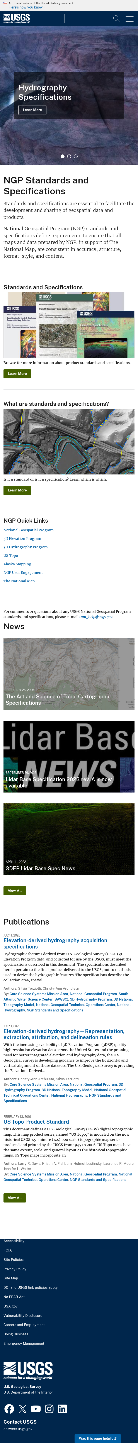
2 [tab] (69, 156)
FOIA (7, 1250)
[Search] (116, 18)
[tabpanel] (69, 95)
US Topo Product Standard (36, 1122)
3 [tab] (76, 156)
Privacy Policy (14, 1269)
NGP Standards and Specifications (55, 1010)
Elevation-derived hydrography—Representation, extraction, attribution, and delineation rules (63, 1034)
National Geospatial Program (28, 530)
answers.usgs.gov (17, 1429)
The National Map (19, 581)
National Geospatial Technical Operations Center (75, 1005)
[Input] (93, 18)
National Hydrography (69, 1095)
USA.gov (10, 1306)
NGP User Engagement (23, 572)
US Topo (10, 555)
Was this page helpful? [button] (98, 1438)
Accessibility (13, 1241)
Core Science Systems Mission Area (39, 994)
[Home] (16, 22)
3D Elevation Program (22, 538)
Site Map (10, 1278)
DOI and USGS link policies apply (30, 1288)
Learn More (32, 110)
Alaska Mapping (17, 564)
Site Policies (13, 1260)
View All (15, 891)
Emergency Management (23, 1344)
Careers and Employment (24, 1325)
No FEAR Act (14, 1297)
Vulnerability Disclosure (22, 1316)
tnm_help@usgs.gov (95, 617)
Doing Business (15, 1334)
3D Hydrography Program (25, 547)
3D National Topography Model (67, 1090)
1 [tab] (63, 156)
